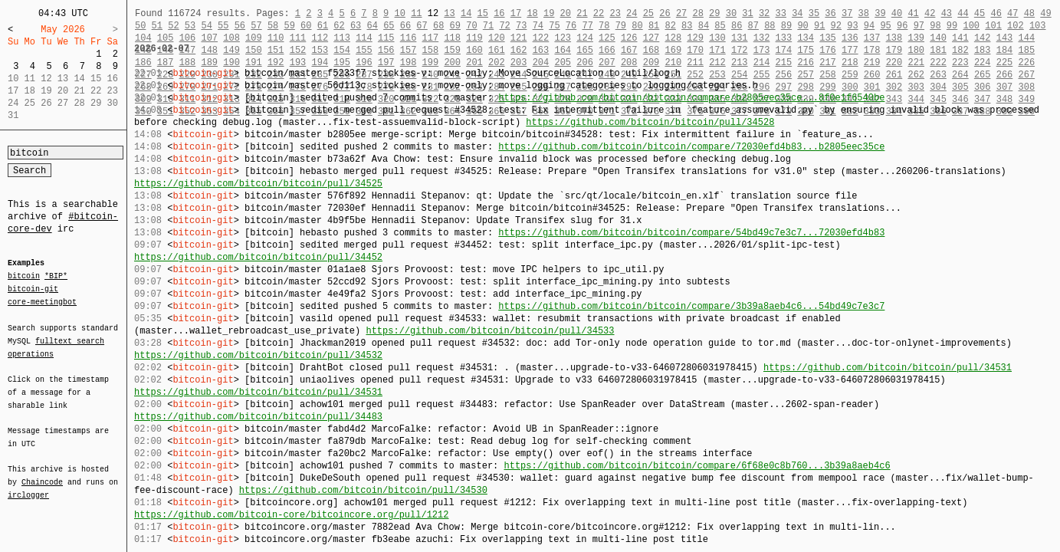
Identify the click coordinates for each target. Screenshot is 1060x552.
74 (538, 25)
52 (173, 25)
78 (604, 25)
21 (581, 13)
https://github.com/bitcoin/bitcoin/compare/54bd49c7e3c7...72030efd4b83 (691, 232)
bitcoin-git (33, 289)
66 (405, 25)
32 (764, 13)
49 (1045, 13)
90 (802, 25)
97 (919, 25)
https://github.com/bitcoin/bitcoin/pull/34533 (490, 330)
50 (140, 25)
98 (935, 25)
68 (438, 25)
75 (554, 25)
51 (157, 25)
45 (979, 13)
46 (995, 13)
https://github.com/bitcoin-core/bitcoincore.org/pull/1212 (291, 514)
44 (962, 13)
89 (786, 25)
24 (631, 13)
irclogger (28, 485)
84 (703, 25)
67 (421, 25)
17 (515, 13)
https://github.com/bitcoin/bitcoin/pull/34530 (363, 490)
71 (488, 25)
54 (206, 25)
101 (993, 25)
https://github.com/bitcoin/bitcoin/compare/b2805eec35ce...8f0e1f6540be (691, 97)
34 (797, 13)
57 (256, 25)
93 (852, 25)
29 (714, 13)
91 (819, 25)
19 (548, 13)
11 (416, 13)
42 (929, 13)
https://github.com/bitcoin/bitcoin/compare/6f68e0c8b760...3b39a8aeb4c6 (697, 465)
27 (681, 13)
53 (190, 25)
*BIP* (55, 276)
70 (471, 25)
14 (466, 13)
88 (769, 25)
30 (731, 13)
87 (753, 25)
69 (455, 25)
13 (449, 13)
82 (670, 25)
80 (637, 25)
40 (896, 13)
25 (648, 13)
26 (664, 13)
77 (587, 25)
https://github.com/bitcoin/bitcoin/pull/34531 (887, 367)
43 (946, 13)
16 (499, 13)
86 (736, 25)
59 (289, 25)
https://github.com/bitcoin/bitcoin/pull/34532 (258, 355)
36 (830, 13)
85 (719, 25)
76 (571, 25)
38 (863, 13)
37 (847, 13)
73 (521, 25)
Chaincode (42, 473)
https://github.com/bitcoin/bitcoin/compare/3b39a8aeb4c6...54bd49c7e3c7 (691, 306)
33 (780, 13)
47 (1012, 13)
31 (747, 13)
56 (240, 25)
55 (223, 25)
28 (697, 13)
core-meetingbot (42, 301)
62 (338, 25)
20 (565, 13)
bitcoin (24, 276)
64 (372, 25)
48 (1029, 13)
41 (912, 13)
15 (482, 13)
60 (305, 25)
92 (836, 25)
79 (620, 25)
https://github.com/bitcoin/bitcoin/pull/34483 (258, 416)
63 (355, 25)
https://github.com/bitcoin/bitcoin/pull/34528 (650, 122)
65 (388, 25)
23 (614, 13)
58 (272, 25)
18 (532, 13)
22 (598, 13)
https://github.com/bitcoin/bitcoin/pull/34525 (258, 183)
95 (885, 25)
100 (971, 25)
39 (880, 13)
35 (814, 13)
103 (1037, 25)
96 (902, 25)
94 (869, 25)
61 (322, 25)
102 (1015, 25)
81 (653, 25)
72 (504, 25)
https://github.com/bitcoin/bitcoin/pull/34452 (258, 257)
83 (686, 25)
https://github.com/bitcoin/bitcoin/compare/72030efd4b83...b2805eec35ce (691, 146)
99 (952, 25)
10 (399, 13)
